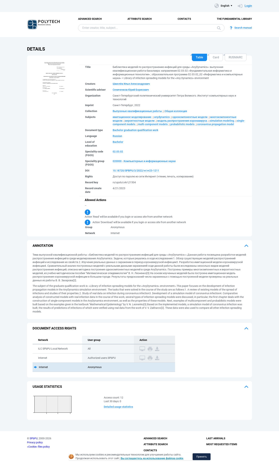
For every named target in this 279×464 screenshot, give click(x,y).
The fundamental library (234, 18)
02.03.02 (118, 151)
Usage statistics (47, 387)
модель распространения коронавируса (182, 120)
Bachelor (118, 141)
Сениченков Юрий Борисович (131, 89)
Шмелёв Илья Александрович (131, 83)
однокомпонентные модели (189, 117)
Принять (201, 456)
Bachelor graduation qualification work (135, 130)
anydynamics (162, 117)
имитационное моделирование (132, 117)
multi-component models (153, 124)
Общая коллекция (176, 111)
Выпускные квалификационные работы (137, 111)
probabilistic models (182, 124)
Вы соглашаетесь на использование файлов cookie (152, 458)
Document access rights (54, 328)
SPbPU (34, 438)
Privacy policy (35, 442)
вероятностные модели (139, 120)
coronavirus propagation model (215, 124)
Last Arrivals (215, 438)
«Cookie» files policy (38, 446)
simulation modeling (222, 120)
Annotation (43, 246)
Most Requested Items (221, 444)
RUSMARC (236, 57)
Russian (117, 136)
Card (216, 57)
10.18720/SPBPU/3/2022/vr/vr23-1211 (136, 170)
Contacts (184, 18)
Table (199, 57)
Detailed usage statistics (118, 406)
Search (219, 28)
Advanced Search (90, 18)
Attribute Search (139, 18)
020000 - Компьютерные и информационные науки (144, 161)
